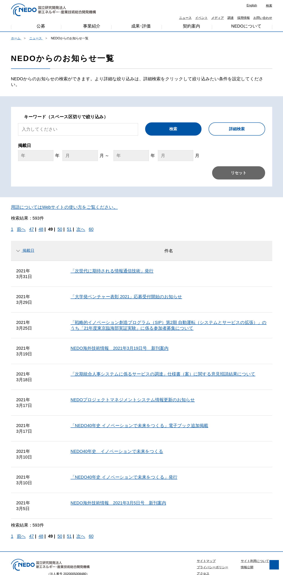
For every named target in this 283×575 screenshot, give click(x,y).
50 (60, 195)
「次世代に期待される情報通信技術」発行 (112, 236)
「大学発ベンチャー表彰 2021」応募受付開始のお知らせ (126, 262)
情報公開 (247, 533)
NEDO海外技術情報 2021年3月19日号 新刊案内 (119, 314)
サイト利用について (255, 527)
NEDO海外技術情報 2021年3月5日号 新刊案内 (118, 468)
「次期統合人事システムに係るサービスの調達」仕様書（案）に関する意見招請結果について (163, 339)
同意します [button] (57, 561)
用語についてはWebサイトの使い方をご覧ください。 (64, 173)
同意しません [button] (24, 561)
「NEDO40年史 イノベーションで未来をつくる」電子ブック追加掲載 (139, 391)
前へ (21, 195)
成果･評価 (141, 26)
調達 (230, 17)
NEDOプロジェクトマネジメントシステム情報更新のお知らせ (133, 365)
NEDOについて (246, 26)
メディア (217, 17)
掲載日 (25, 216)
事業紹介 (91, 27)
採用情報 (243, 17)
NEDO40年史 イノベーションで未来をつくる (117, 417)
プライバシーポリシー (212, 533)
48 (41, 195)
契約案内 (191, 26)
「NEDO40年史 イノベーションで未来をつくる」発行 (124, 443)
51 (69, 195)
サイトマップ (206, 527)
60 (91, 195)
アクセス (203, 539)
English (251, 5)
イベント (201, 17)
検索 (269, 5)
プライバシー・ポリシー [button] (27, 551)
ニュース (185, 17)
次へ (80, 195)
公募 (41, 26)
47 (31, 195)
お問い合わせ (262, 17)
